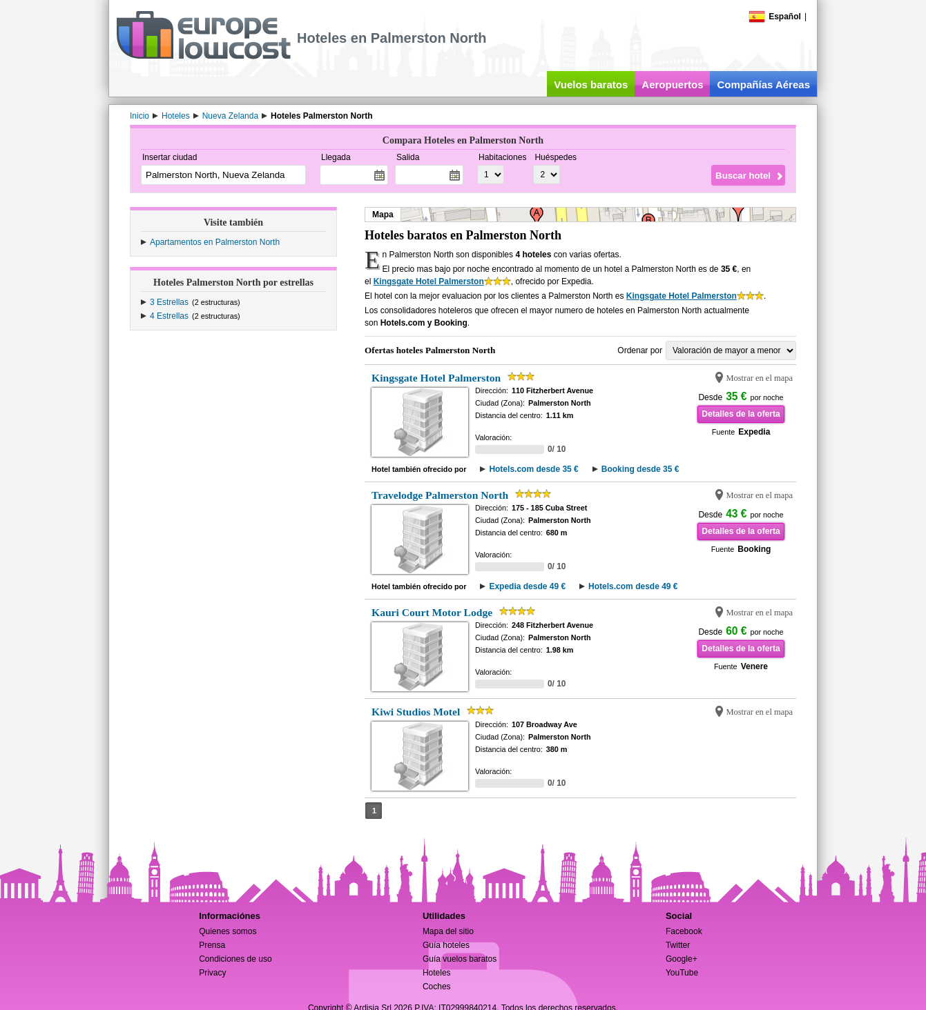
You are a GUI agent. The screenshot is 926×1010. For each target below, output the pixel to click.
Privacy (212, 973)
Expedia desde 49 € (527, 586)
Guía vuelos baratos (459, 959)
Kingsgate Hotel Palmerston (429, 281)
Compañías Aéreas (763, 84)
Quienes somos (227, 931)
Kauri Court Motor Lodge (432, 612)
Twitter (678, 945)
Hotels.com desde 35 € (533, 469)
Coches (437, 986)
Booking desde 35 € (640, 469)
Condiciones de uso (235, 959)
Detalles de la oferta (741, 414)
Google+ (681, 959)
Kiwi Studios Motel (416, 711)
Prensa (212, 945)
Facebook (684, 931)
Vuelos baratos (591, 84)
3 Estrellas (169, 302)
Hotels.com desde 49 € (632, 586)
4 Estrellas (169, 316)
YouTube (682, 973)
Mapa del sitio (448, 931)
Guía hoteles (446, 945)
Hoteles (437, 973)
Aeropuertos (672, 84)
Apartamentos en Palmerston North (215, 242)
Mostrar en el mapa (759, 378)
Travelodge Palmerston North (440, 495)
